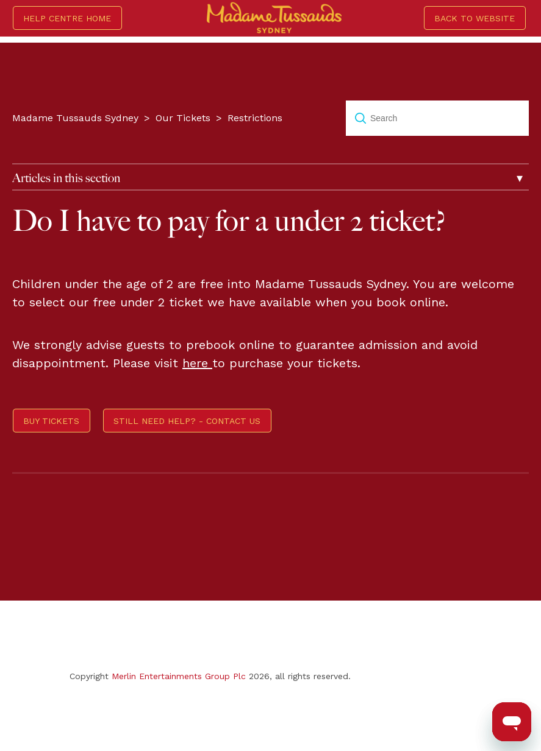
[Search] (437, 118)
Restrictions (255, 118)
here (197, 363)
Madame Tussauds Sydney (75, 118)
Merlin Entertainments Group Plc (179, 676)
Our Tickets (183, 118)
